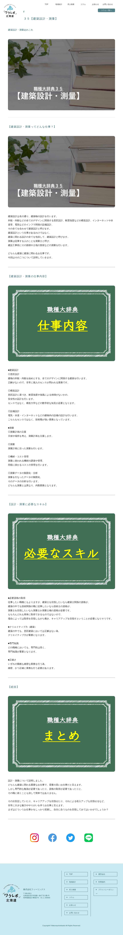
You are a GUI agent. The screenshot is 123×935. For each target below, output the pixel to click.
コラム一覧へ (106, 10)
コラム (83, 4)
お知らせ (95, 4)
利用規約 (99, 878)
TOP (46, 4)
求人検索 (70, 4)
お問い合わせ (108, 4)
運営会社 (99, 873)
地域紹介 (58, 4)
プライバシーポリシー (104, 883)
